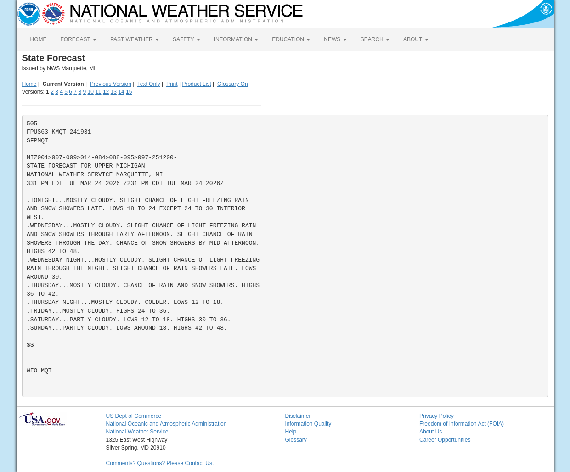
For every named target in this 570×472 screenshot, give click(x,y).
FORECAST (78, 39)
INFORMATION (236, 39)
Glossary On (232, 84)
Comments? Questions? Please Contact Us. (160, 463)
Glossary (296, 440)
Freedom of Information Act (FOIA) (461, 424)
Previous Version (110, 84)
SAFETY (186, 39)
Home (29, 84)
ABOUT (415, 39)
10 (90, 92)
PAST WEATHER (134, 39)
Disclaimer (298, 416)
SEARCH (375, 39)
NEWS (335, 39)
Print (172, 84)
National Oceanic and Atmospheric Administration (166, 424)
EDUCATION (291, 39)
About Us (430, 431)
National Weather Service (137, 431)
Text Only (148, 84)
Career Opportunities (444, 440)
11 (98, 92)
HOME (38, 39)
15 (129, 92)
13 (114, 92)
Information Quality (308, 424)
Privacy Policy (436, 416)
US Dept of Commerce (134, 416)
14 (121, 92)
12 (106, 92)
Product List (196, 84)
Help (291, 431)
